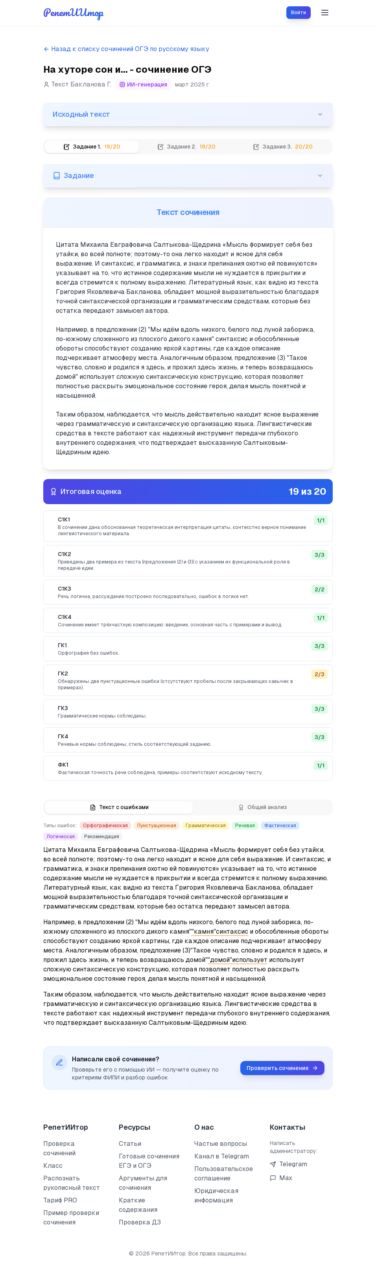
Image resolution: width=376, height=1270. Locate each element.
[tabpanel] (188, 599)
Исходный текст (188, 114)
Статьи (130, 1143)
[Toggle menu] (325, 12)
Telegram (288, 1164)
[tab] (92, 147)
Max (281, 1178)
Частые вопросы (220, 1143)
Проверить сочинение (282, 1068)
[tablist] (188, 147)
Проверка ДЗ (140, 1222)
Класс (53, 1165)
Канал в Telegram (221, 1156)
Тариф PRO (60, 1200)
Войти (298, 12)
